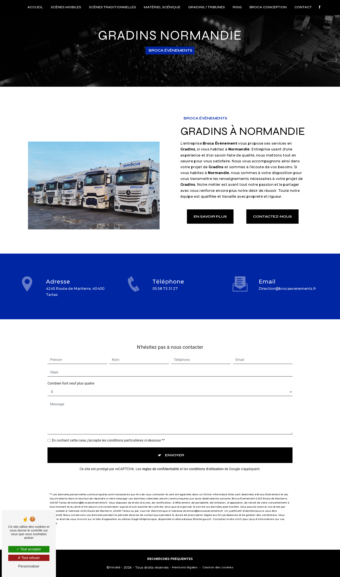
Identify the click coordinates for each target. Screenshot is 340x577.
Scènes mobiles (66, 7)
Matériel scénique (162, 7)
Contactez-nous (272, 216)
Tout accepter (28, 549)
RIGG (237, 7)
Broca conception (268, 7)
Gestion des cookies (218, 567)
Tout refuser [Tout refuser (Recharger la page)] (29, 558)
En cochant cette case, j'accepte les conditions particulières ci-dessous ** (108, 435)
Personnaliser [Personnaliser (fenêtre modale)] (28, 566)
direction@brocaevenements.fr (287, 284)
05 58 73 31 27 (165, 294)
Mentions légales (185, 567)
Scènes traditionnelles (112, 7)
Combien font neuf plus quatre (70, 378)
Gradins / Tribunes (206, 7)
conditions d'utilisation (206, 464)
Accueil (35, 7)
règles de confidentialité (160, 464)
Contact (303, 7)
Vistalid (114, 567)
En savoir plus (210, 216)
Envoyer (174, 450)
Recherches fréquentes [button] (170, 559)
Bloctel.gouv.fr (202, 514)
